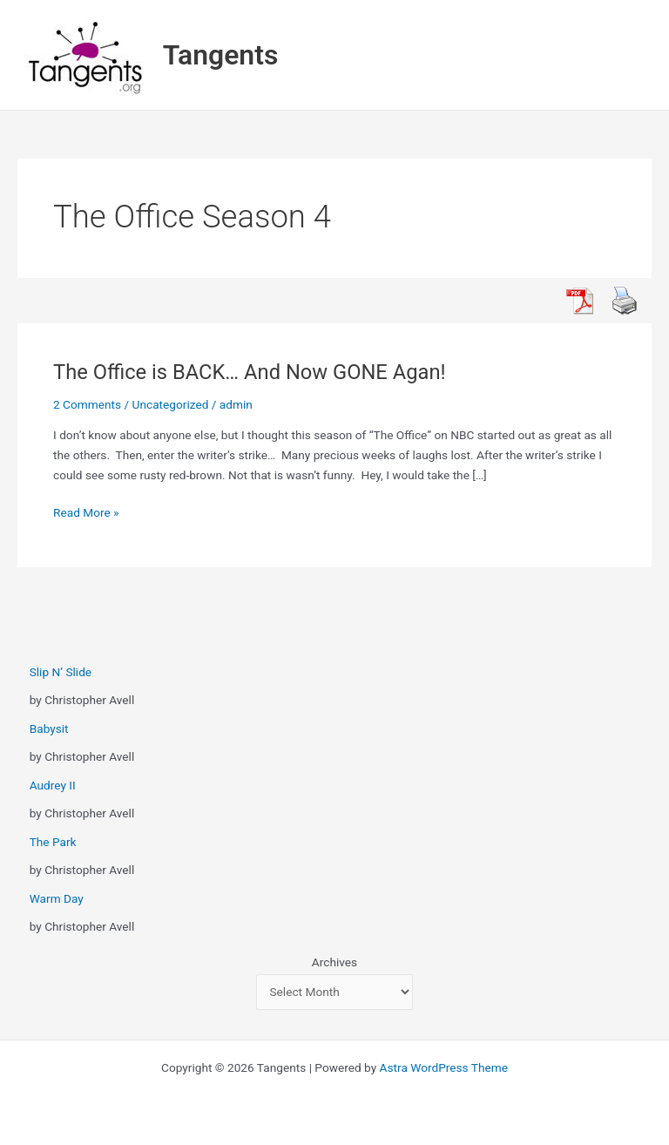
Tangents (221, 54)
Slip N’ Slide (60, 672)
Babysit (49, 728)
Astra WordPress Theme (444, 1067)
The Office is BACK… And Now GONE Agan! (249, 372)
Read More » (86, 513)
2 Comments (87, 404)
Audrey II (53, 785)
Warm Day (57, 898)
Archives (334, 962)
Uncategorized (170, 404)
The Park (53, 842)
